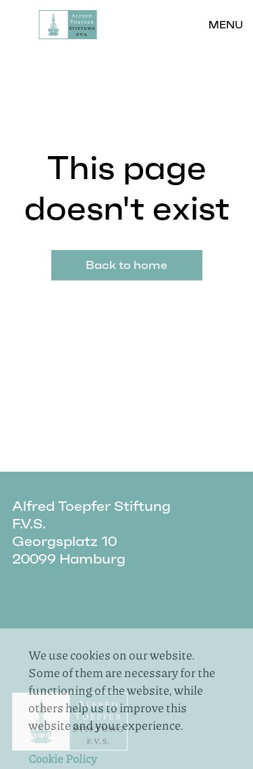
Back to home (126, 264)
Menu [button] (225, 24)
